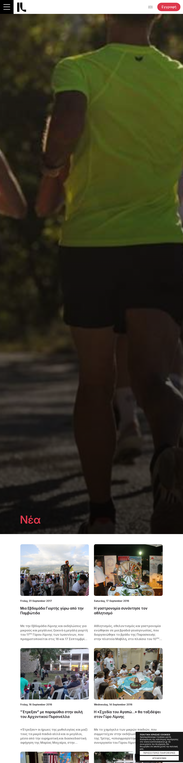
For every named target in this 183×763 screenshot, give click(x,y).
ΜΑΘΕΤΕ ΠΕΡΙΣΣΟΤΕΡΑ (54, 592)
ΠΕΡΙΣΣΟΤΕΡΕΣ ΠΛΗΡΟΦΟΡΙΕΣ (159, 753)
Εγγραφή (169, 7)
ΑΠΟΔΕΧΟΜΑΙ (159, 758)
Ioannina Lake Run (21, 7)
